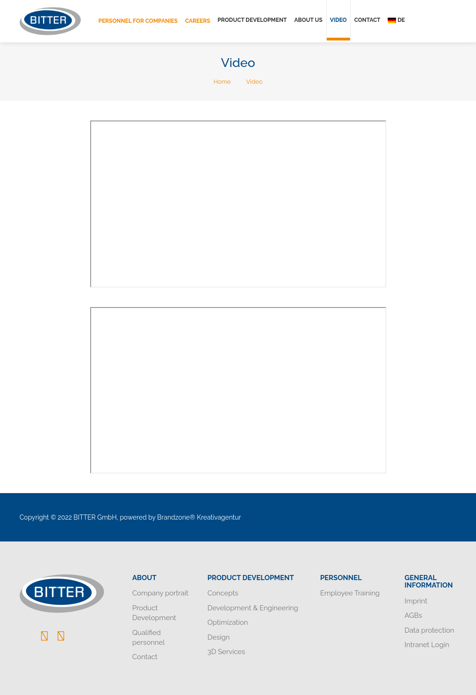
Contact (367, 20)
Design (218, 637)
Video (338, 20)
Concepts (222, 593)
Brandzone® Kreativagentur (199, 517)
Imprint (415, 601)
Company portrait (160, 593)
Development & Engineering (252, 608)
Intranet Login (426, 645)
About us (308, 20)
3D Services (226, 652)
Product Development (252, 20)
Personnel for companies (138, 21)
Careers (197, 21)
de (396, 20)
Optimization (227, 622)
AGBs (413, 615)
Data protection (429, 630)
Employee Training (350, 593)
